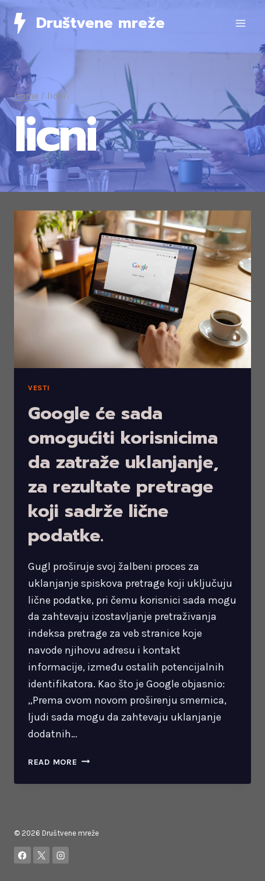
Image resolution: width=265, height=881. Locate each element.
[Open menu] (240, 23)
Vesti (39, 387)
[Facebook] (22, 855)
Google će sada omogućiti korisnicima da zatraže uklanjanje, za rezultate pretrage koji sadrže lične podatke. (123, 474)
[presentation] (132, 289)
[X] (41, 855)
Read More (59, 762)
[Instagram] (60, 855)
